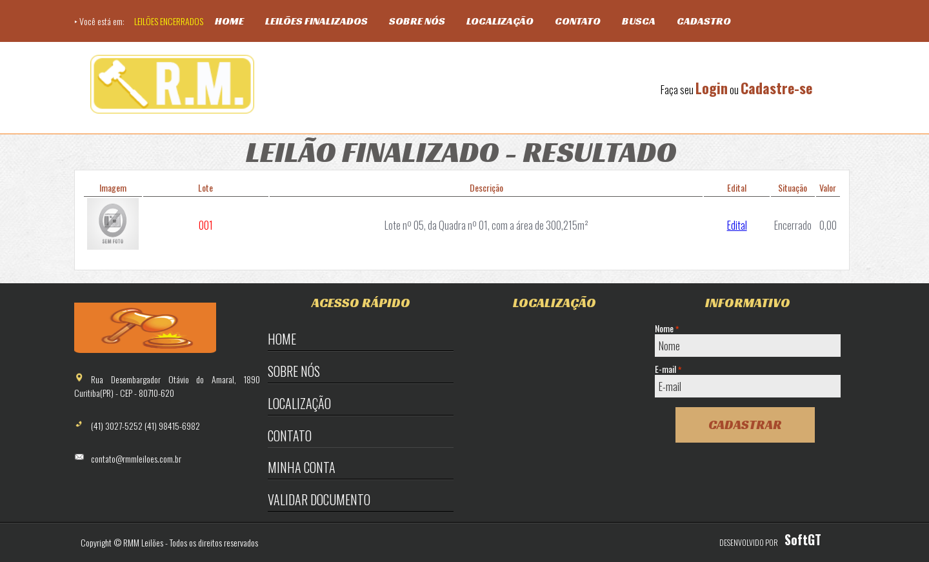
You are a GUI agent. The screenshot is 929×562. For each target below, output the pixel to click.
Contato (578, 21)
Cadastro (704, 21)
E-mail (668, 369)
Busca (638, 21)
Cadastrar (745, 424)
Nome (667, 328)
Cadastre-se (776, 87)
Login (711, 87)
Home (229, 21)
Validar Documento (319, 499)
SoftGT (802, 539)
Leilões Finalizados (316, 21)
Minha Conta (301, 467)
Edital (737, 225)
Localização (500, 21)
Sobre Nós (417, 21)
